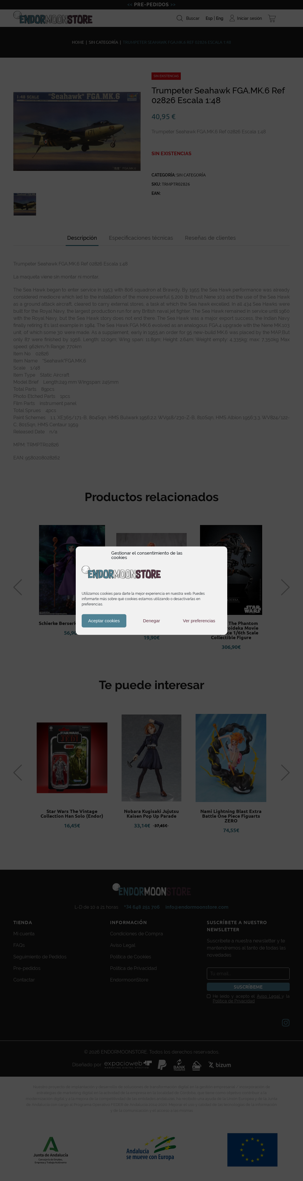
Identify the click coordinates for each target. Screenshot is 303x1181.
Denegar (151, 620)
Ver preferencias (199, 620)
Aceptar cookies (104, 620)
